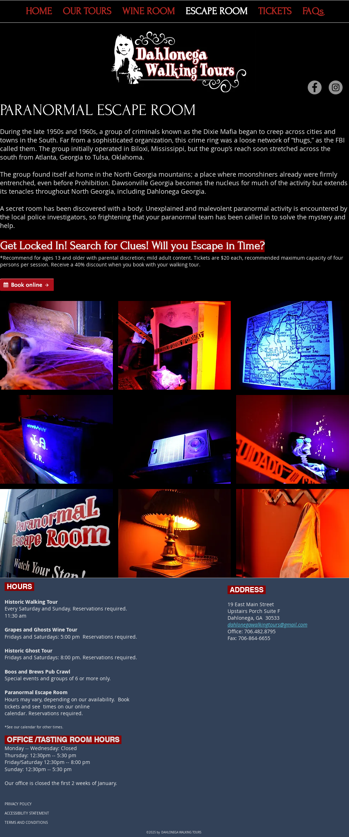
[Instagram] (336, 87)
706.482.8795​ (260, 631)
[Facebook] (315, 87)
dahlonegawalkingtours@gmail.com (267, 624)
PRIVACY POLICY (18, 804)
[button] (56, 345)
